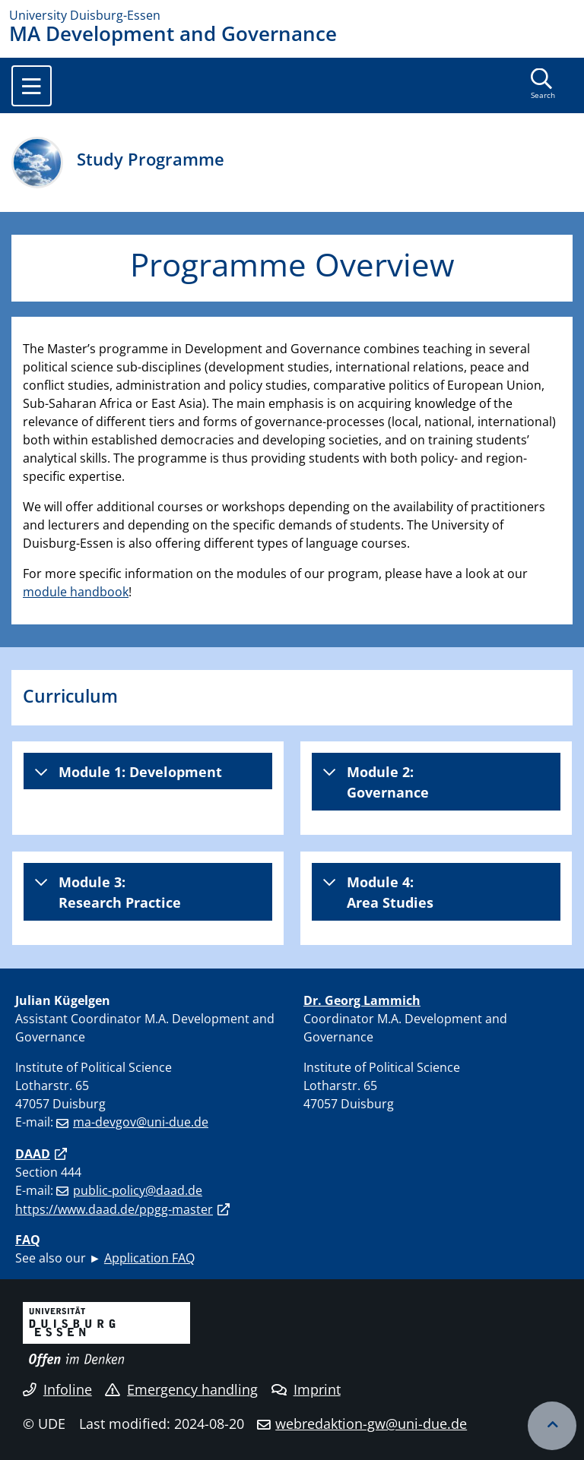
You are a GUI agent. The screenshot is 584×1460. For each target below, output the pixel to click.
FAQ (27, 1239)
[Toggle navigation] (31, 85)
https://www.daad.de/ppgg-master (114, 1209)
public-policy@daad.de (137, 1190)
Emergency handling (181, 1389)
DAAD (32, 1154)
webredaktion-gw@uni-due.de (371, 1423)
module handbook (76, 591)
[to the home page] (292, 15)
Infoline (57, 1389)
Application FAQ (149, 1258)
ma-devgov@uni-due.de (140, 1122)
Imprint (306, 1389)
